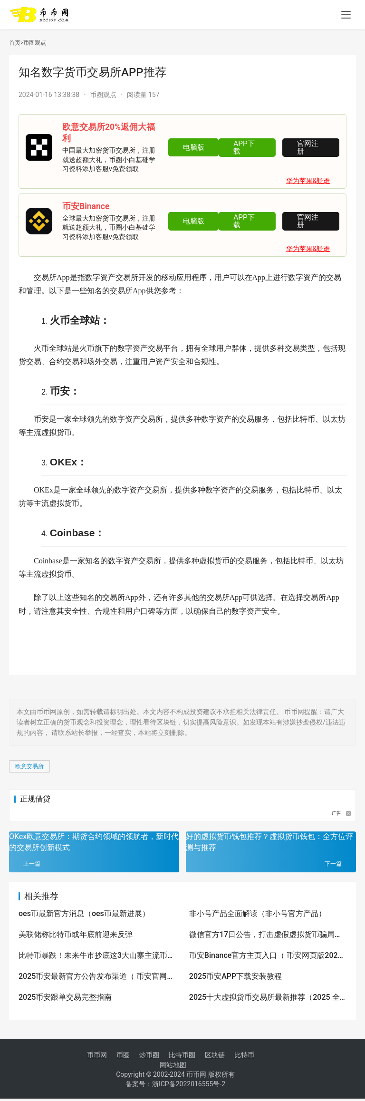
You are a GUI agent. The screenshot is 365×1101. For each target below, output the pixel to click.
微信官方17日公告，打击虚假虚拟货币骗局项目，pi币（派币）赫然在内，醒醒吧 (265, 935)
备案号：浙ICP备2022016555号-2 (175, 1086)
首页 (16, 42)
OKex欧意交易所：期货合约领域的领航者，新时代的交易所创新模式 (94, 842)
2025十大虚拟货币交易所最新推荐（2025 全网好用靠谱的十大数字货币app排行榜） (264, 998)
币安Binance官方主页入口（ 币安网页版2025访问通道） (265, 956)
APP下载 (245, 147)
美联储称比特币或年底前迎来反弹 (76, 934)
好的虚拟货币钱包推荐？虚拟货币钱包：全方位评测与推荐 (269, 842)
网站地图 (173, 1065)
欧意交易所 (29, 766)
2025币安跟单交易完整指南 (65, 997)
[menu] (346, 15)
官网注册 (310, 147)
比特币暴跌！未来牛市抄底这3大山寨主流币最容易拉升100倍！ (97, 956)
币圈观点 (34, 42)
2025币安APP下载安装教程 (235, 976)
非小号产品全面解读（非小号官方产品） (257, 913)
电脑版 (191, 147)
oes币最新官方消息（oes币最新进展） (84, 913)
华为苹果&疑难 (308, 180)
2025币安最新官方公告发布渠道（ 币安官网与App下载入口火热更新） (96, 977)
